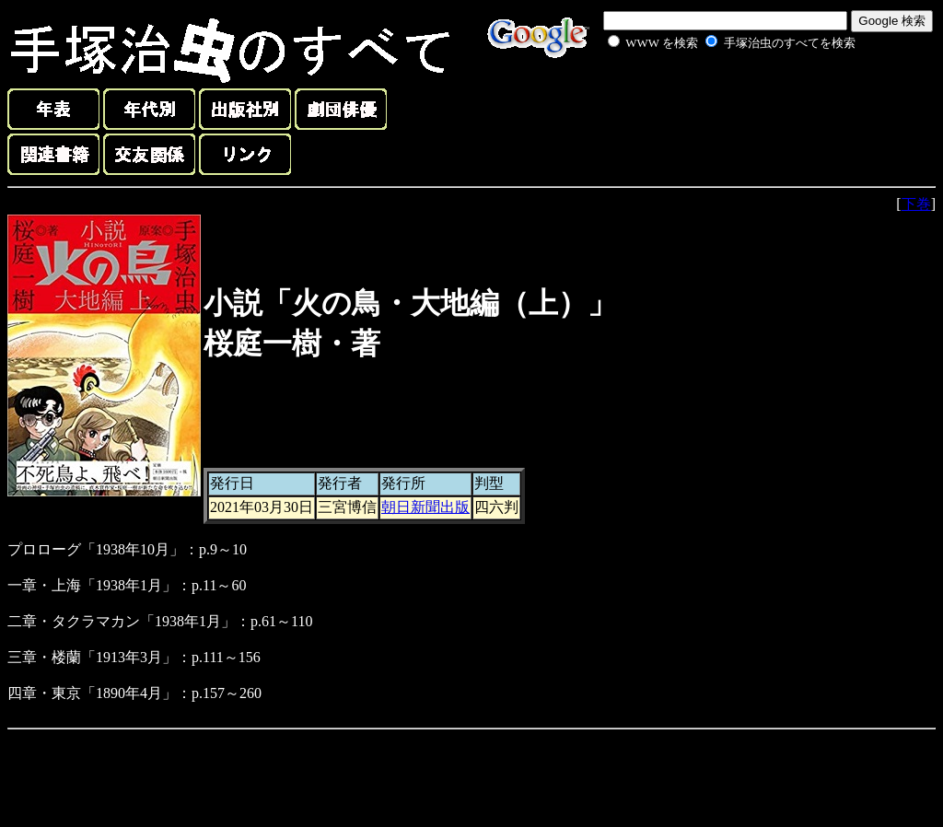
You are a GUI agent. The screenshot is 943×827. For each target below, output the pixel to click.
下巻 (916, 204)
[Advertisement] (711, 95)
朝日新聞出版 (425, 507)
